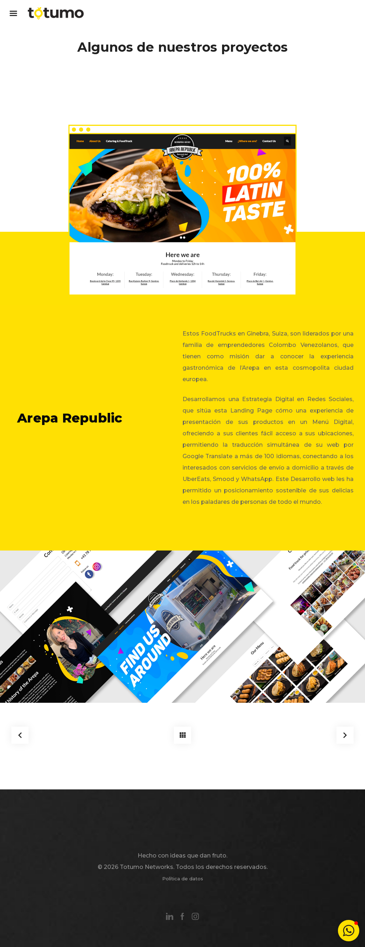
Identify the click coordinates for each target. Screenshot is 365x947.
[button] (348, 930)
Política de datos (182, 878)
